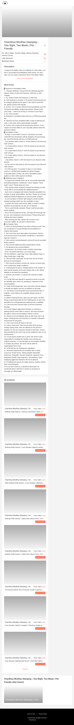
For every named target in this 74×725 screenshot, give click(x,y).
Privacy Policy (42, 713)
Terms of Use (31, 713)
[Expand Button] (45, 61)
